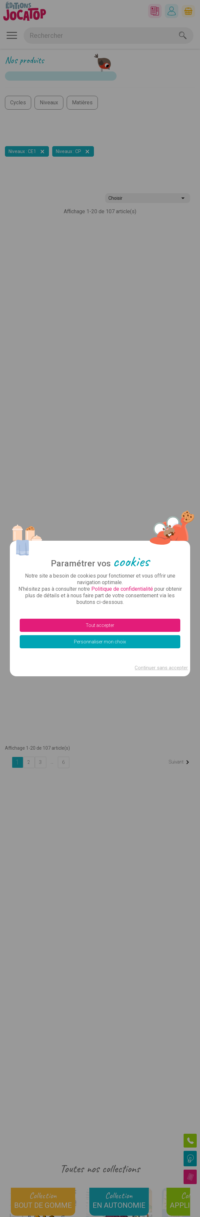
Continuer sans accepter (161, 668)
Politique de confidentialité (122, 589)
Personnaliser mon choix (100, 641)
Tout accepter (100, 625)
